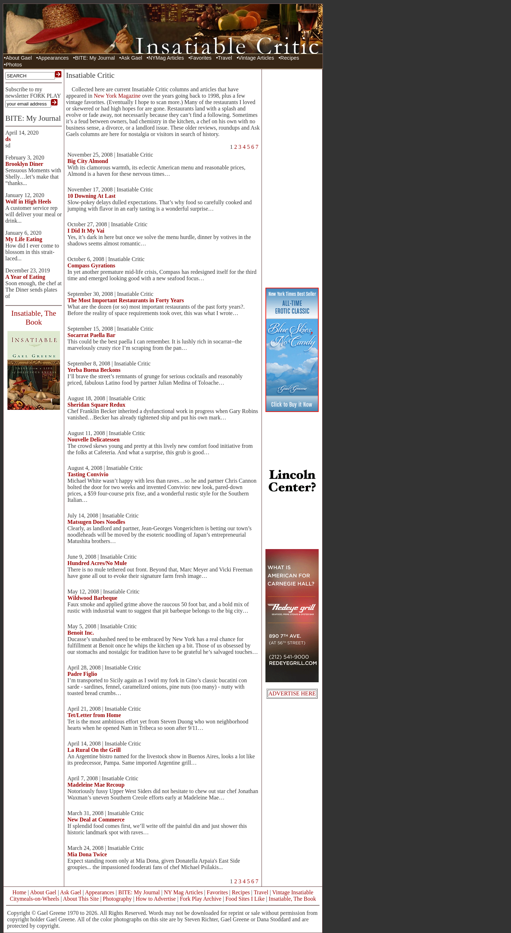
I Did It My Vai (85, 231)
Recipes (289, 58)
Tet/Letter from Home (94, 715)
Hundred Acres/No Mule (97, 563)
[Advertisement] (292, 177)
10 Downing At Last (91, 196)
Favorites (200, 58)
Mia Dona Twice (87, 854)
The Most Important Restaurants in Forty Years (125, 300)
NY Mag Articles (183, 892)
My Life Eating (23, 239)
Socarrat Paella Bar (91, 335)
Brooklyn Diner (24, 164)
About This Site (81, 899)
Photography (117, 899)
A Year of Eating (25, 277)
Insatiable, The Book (292, 899)
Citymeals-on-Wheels (34, 899)
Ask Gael (131, 58)
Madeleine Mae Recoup (96, 785)
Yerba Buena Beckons (93, 370)
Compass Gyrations (91, 265)
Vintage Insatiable (292, 892)
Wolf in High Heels (28, 202)
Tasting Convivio (87, 474)
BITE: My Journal (95, 58)
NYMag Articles (166, 58)
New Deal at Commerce (96, 820)
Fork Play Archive (200, 899)
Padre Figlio (82, 674)
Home (19, 892)
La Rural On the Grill (94, 750)
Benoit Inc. (80, 633)
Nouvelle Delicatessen (93, 439)
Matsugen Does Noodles (96, 522)
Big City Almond (87, 161)
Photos (14, 64)
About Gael (19, 58)
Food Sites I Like (245, 899)
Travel (225, 58)
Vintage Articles (256, 58)
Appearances (53, 58)
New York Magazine (117, 96)
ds (8, 139)
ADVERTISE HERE (292, 693)
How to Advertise (156, 899)
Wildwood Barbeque (92, 598)
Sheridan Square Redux (96, 405)
